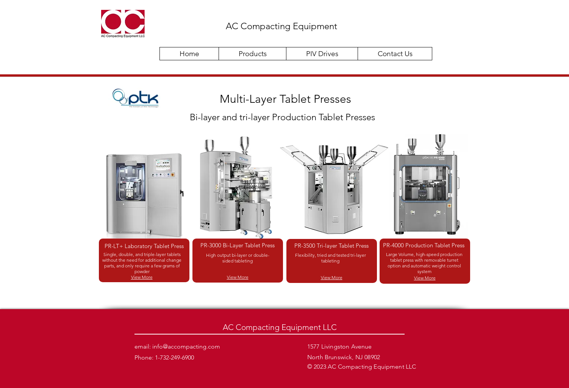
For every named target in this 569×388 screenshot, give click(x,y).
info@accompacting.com (186, 346)
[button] (252, 53)
